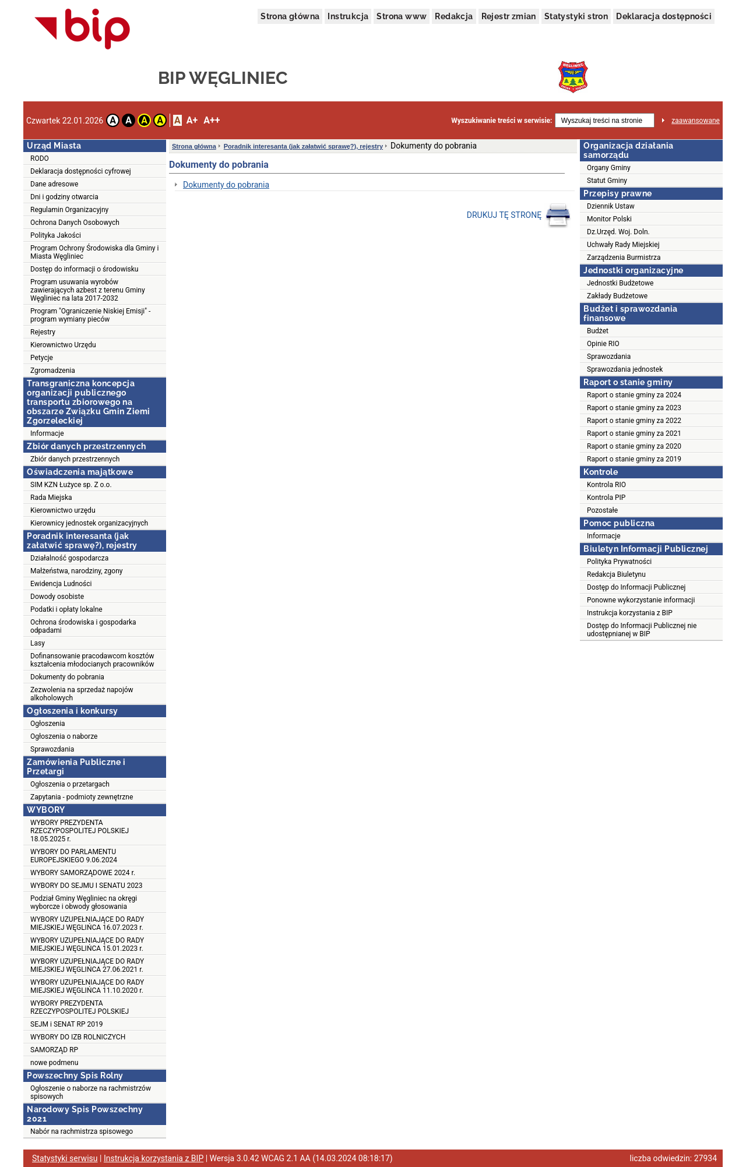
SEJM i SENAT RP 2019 (66, 1024)
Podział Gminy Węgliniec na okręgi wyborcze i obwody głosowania (83, 902)
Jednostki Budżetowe (620, 283)
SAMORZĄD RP (54, 1050)
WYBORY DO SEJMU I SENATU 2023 (86, 886)
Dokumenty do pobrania (67, 677)
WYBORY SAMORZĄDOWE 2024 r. (82, 873)
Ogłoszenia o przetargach (70, 784)
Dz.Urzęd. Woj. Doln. (618, 232)
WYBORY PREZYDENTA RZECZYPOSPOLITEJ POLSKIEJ (79, 1007)
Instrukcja (348, 16)
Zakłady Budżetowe (617, 296)
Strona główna (290, 16)
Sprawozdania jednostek (625, 369)
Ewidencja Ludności (61, 584)
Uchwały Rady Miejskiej (623, 245)
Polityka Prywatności (619, 562)
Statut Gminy (607, 181)
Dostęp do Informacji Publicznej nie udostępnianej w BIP (641, 630)
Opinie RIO (603, 344)
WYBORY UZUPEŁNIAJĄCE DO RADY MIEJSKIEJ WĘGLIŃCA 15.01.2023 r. (87, 944)
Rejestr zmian (508, 16)
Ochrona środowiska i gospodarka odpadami (83, 626)
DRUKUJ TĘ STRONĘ (519, 215)
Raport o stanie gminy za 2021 (634, 433)
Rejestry (42, 332)
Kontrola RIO (606, 485)
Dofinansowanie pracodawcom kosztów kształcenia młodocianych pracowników (92, 660)
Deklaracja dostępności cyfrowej (80, 171)
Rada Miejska (51, 497)
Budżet (597, 331)
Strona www (401, 16)
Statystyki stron (576, 16)
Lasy (37, 643)
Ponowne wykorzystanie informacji (641, 600)
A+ (192, 120)
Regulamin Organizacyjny (69, 210)
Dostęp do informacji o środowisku (84, 269)
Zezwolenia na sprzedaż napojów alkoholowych (81, 694)
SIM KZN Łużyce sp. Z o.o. (71, 485)
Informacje (47, 433)
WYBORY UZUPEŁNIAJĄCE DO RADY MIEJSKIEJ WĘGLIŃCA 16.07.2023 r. (87, 923)
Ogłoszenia (47, 724)
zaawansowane (695, 121)
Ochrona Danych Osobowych (74, 222)
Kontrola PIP (606, 497)
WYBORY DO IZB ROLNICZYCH (77, 1037)
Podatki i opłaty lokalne (66, 609)
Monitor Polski (609, 219)
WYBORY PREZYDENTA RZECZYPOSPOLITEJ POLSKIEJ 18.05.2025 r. (79, 831)
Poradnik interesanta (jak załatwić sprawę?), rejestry (303, 146)
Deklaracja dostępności (664, 16)
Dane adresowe (54, 184)
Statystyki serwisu (65, 1158)
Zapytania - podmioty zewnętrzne (81, 797)
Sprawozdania (52, 749)
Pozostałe (602, 510)
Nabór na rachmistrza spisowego (81, 1131)
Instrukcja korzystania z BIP (630, 613)
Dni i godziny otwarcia (64, 197)
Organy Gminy (609, 168)
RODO (39, 158)
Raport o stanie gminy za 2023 (634, 408)
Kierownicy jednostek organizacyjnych (89, 523)
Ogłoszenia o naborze (63, 736)
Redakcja (454, 16)
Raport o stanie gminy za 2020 (634, 446)
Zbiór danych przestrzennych (74, 459)
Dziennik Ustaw (611, 206)
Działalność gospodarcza (69, 558)
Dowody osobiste (57, 597)
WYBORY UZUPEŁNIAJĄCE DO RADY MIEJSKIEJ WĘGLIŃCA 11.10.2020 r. (87, 986)
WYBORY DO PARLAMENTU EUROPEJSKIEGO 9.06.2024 (73, 856)
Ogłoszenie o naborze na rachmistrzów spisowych (90, 1092)
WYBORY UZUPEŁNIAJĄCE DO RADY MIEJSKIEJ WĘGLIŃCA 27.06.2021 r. (87, 965)
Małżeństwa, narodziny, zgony (76, 571)
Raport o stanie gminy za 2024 (634, 395)
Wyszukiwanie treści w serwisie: (501, 121)
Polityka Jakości (55, 235)
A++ (211, 120)
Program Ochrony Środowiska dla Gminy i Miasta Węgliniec (94, 252)
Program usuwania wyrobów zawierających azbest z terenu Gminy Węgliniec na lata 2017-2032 (87, 290)
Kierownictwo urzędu (63, 510)
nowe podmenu (54, 1063)
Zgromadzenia (52, 370)
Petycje (41, 358)
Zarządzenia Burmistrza (624, 257)
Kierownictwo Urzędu (63, 345)
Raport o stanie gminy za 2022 (634, 421)
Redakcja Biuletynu (616, 574)
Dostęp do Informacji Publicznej (636, 587)
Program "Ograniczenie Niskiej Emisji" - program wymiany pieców (90, 315)
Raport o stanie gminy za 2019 (634, 459)
